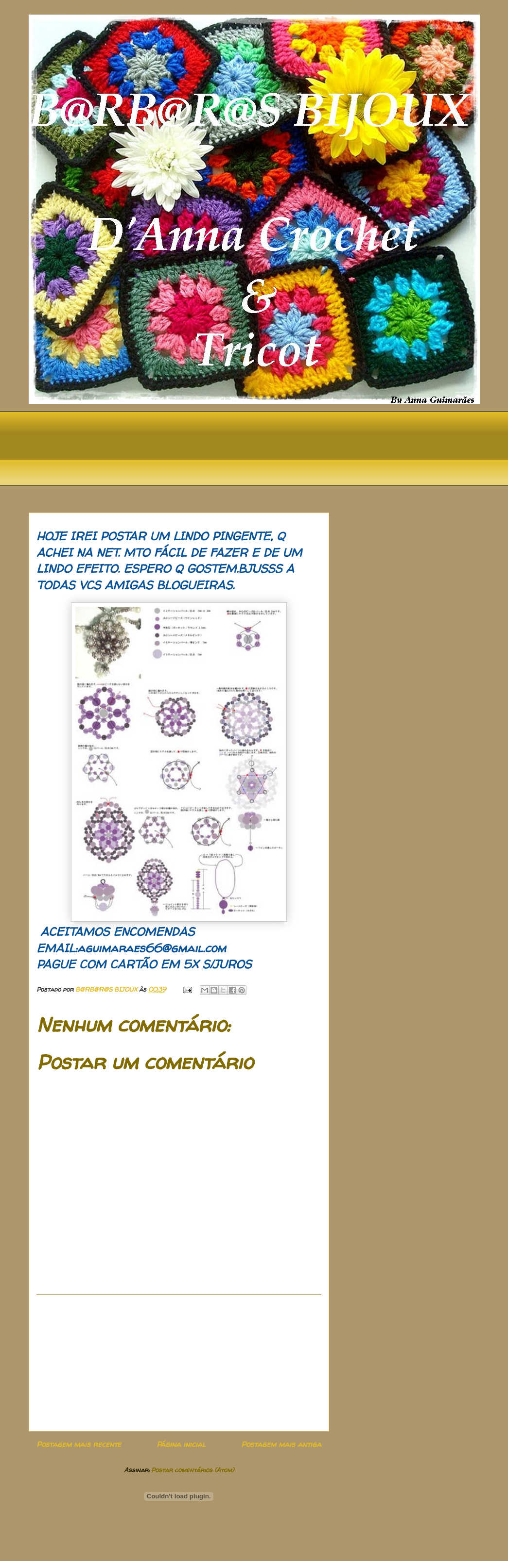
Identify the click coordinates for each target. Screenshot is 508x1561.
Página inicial (181, 1444)
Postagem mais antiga (281, 1444)
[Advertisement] (179, 1363)
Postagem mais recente (78, 1444)
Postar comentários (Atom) (192, 1469)
